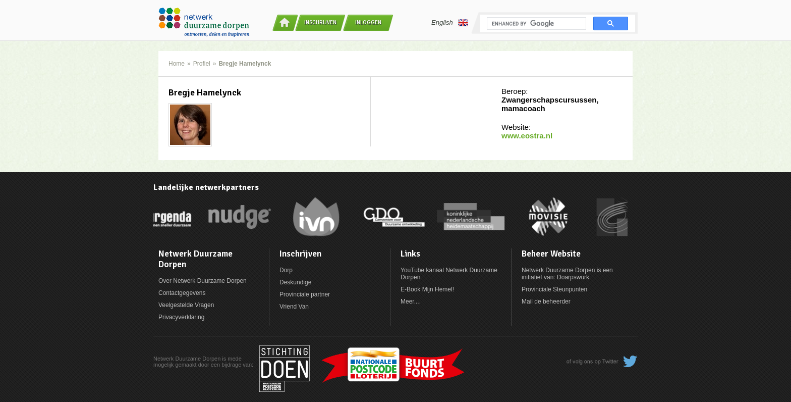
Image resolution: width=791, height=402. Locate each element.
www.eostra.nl (526, 135)
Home (176, 63)
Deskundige (295, 282)
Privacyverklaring (181, 317)
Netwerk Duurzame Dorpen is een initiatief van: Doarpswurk (567, 274)
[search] (535, 23)
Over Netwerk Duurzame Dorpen (202, 280)
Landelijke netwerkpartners (206, 187)
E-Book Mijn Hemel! (427, 289)
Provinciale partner (304, 294)
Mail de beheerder (546, 301)
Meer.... (411, 301)
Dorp (286, 270)
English (449, 23)
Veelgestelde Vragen (186, 305)
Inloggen (368, 22)
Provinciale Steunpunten (554, 289)
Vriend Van (294, 306)
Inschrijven (320, 22)
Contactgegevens (181, 292)
